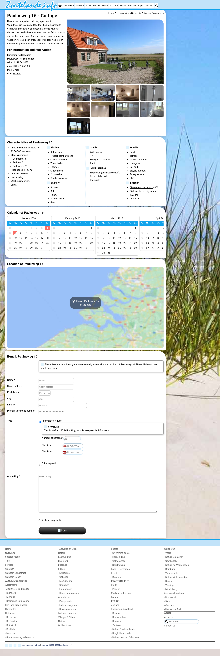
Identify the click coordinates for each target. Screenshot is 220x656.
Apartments (11, 592)
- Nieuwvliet (170, 604)
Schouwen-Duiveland (122, 616)
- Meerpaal (10, 640)
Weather (150, 5)
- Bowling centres (67, 616)
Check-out (48, 451)
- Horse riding (118, 564)
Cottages (10, 620)
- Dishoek (169, 588)
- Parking (115, 596)
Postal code (13, 392)
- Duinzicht (10, 632)
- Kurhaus (10, 604)
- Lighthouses (65, 596)
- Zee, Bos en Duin (67, 556)
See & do (114, 5)
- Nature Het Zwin (173, 616)
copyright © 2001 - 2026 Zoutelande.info (56, 652)
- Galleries (63, 584)
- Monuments (65, 588)
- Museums (64, 580)
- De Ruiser (10, 624)
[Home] (60, 5)
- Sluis (167, 608)
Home (8, 556)
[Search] (156, 5)
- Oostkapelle (171, 568)
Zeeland (115, 612)
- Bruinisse (116, 628)
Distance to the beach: (141, 187)
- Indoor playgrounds (68, 612)
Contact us (169, 633)
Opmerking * (13, 476)
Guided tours (64, 632)
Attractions (64, 604)
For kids (9, 572)
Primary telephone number (21, 410)
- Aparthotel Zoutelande (17, 596)
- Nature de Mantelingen (176, 572)
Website (17, 73)
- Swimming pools (120, 560)
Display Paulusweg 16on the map (85, 303)
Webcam (80, 5)
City (9, 398)
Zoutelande (68, 5)
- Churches (63, 592)
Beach (105, 5)
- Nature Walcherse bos (176, 584)
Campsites (10, 616)
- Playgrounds (65, 608)
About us (168, 624)
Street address (14, 386)
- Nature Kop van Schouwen (125, 644)
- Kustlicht (10, 636)
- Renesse (116, 620)
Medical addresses (121, 600)
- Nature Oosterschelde (123, 636)
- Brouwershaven (119, 624)
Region (141, 5)
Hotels (61, 560)
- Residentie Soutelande (17, 608)
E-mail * (11, 404)
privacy (37, 652)
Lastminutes (64, 564)
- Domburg (169, 576)
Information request (52, 420)
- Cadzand (169, 612)
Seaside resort (12, 564)
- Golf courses (118, 568)
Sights (61, 576)
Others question (50, 463)
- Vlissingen (170, 592)
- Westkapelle (171, 580)
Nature (61, 628)
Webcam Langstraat (15, 580)
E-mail (16, 70)
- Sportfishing (118, 572)
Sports (114, 556)
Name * (11, 380)
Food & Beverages (120, 576)
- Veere (167, 560)
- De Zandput (11, 628)
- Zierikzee (116, 632)
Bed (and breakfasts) (16, 612)
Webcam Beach (13, 584)
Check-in (47, 445)
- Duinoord (10, 600)
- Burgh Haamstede (121, 640)
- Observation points (68, 600)
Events (123, 5)
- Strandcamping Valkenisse (19, 644)
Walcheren (169, 556)
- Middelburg (170, 596)
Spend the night (93, 5)
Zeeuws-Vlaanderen (174, 600)
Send (62, 538)
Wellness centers (67, 620)
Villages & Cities (66, 624)
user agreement (27, 652)
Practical (132, 5)
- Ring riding (117, 584)
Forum (114, 604)
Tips (7, 568)
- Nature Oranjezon (173, 564)
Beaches (62, 572)
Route (114, 592)
